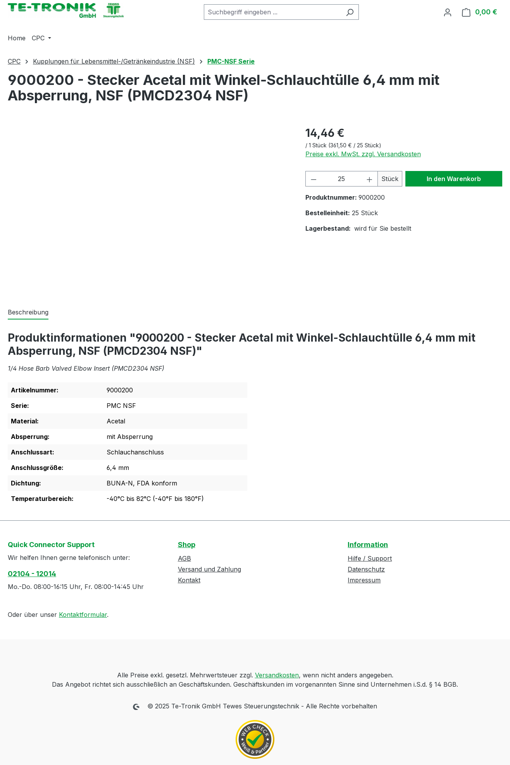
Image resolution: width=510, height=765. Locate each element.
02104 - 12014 (32, 574)
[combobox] (272, 12)
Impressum (364, 580)
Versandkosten (277, 675)
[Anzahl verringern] (313, 179)
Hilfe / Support (370, 558)
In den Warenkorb (454, 179)
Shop (186, 545)
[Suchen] (350, 12)
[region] (149, 208)
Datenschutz (366, 569)
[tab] (28, 312)
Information (368, 545)
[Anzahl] (341, 179)
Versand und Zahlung (209, 569)
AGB (184, 558)
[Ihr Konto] (447, 12)
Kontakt (189, 580)
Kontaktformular (83, 614)
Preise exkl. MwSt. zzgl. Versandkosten (363, 154)
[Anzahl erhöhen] (370, 179)
